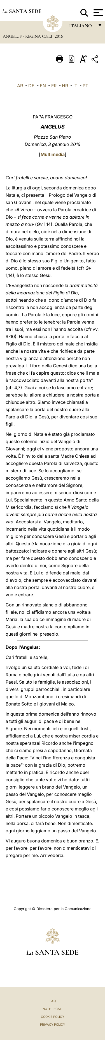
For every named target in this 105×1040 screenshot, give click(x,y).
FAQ (53, 1001)
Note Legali (52, 1009)
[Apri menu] (97, 12)
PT (85, 85)
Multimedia (53, 154)
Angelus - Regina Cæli (28, 36)
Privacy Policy (52, 1025)
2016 (59, 36)
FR (54, 85)
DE (31, 85)
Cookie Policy (52, 1017)
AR (20, 85)
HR (65, 85)
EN (43, 85)
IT (75, 85)
